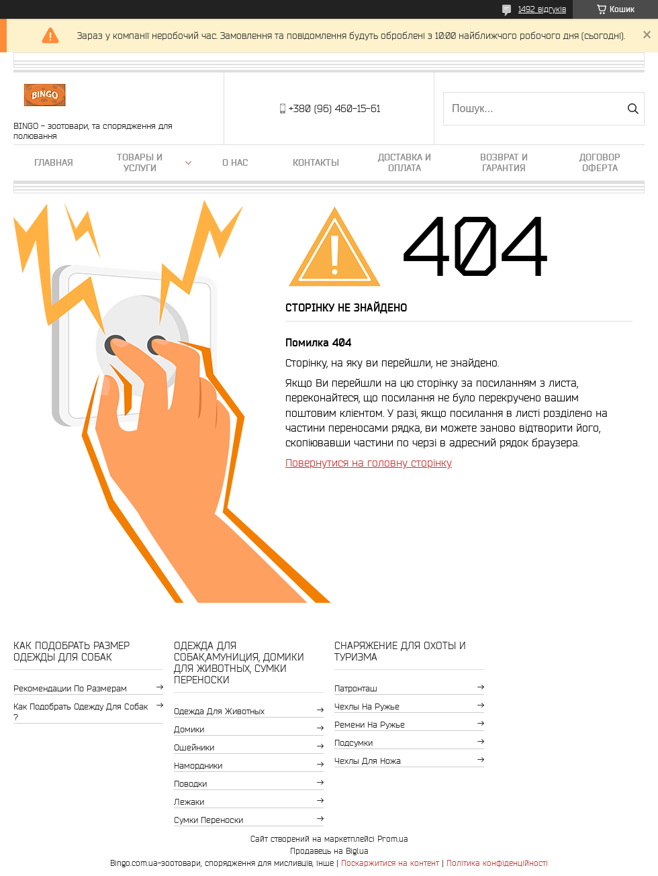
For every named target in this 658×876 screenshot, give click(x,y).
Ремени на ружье (369, 725)
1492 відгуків (542, 9)
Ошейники (194, 747)
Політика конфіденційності (497, 863)
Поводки (190, 784)
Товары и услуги (139, 162)
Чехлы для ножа (367, 761)
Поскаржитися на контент (390, 863)
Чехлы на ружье (366, 706)
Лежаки (189, 802)
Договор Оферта (599, 162)
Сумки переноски (208, 820)
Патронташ (355, 688)
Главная (53, 162)
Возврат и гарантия (504, 162)
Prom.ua (392, 838)
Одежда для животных (219, 711)
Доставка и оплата (404, 162)
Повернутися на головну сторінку (368, 462)
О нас (235, 162)
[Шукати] (633, 109)
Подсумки (353, 743)
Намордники (198, 766)
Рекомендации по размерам (70, 688)
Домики (189, 729)
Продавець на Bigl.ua (329, 850)
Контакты (316, 162)
